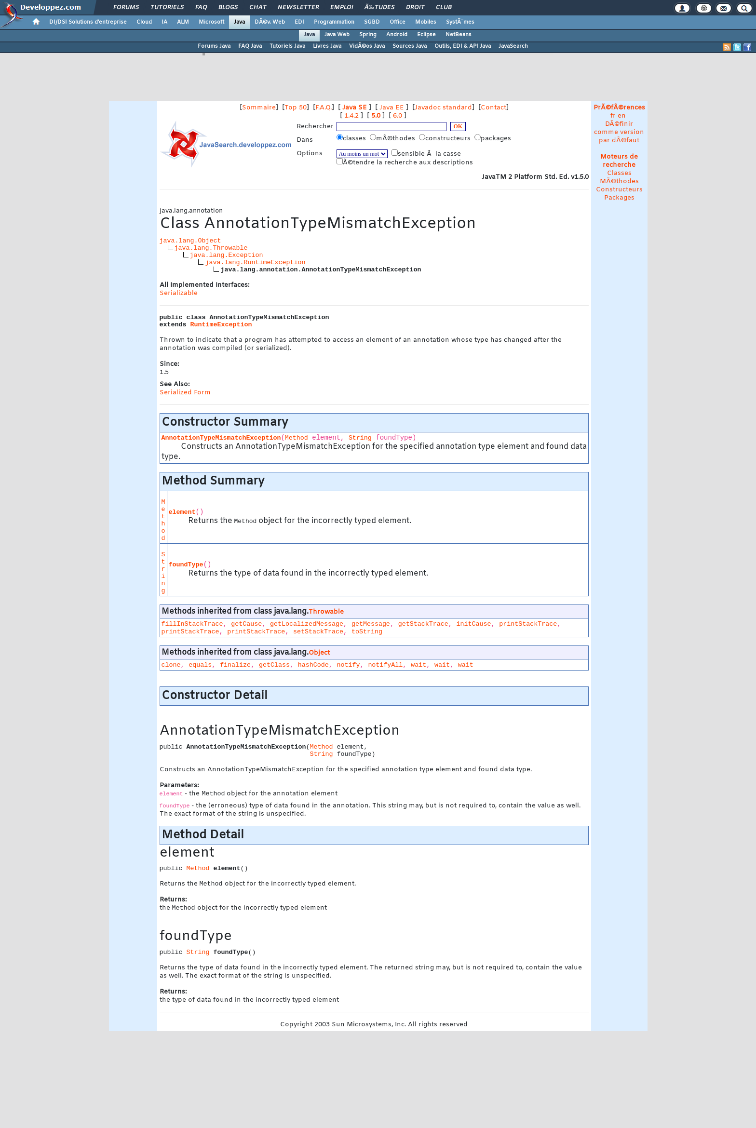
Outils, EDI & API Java (462, 46)
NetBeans (459, 34)
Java (239, 22)
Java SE (354, 108)
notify (348, 665)
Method (296, 438)
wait (418, 665)
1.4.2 (351, 116)
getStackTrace (423, 624)
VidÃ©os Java (367, 46)
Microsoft (211, 22)
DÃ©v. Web (270, 22)
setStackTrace (318, 631)
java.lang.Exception (226, 255)
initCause (473, 624)
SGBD (372, 22)
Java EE (392, 108)
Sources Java (409, 46)
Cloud (144, 22)
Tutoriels (167, 8)
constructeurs (445, 138)
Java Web (337, 34)
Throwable (326, 612)
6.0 (397, 116)
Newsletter (298, 8)
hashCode (313, 665)
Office (397, 22)
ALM (183, 22)
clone (171, 665)
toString (366, 631)
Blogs (228, 8)
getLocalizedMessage (306, 624)
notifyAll (385, 665)
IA (164, 22)
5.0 (375, 116)
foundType (186, 564)
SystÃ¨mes (460, 22)
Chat (257, 8)
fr (613, 116)
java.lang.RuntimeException (255, 262)
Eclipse (426, 34)
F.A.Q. (323, 108)
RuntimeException (221, 324)
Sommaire (259, 108)
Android (396, 34)
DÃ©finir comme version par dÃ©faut (619, 132)
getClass (274, 665)
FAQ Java (250, 46)
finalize (235, 665)
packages (493, 138)
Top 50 (295, 108)
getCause (246, 624)
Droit (415, 8)
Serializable (179, 293)
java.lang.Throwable (211, 248)
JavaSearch (513, 46)
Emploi (341, 8)
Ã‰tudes (379, 8)
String (360, 438)
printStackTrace (528, 624)
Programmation (334, 22)
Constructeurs (619, 190)
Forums (126, 8)
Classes (619, 173)
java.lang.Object (190, 240)
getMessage (370, 624)
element (182, 512)
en (622, 116)
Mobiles (425, 22)
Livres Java (327, 46)
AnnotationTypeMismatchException (221, 438)
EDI (299, 22)
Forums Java (214, 46)
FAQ (201, 8)
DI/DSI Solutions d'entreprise (88, 22)
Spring (368, 34)
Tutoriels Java (287, 46)
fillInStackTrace (192, 624)
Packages (619, 198)
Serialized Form (185, 393)
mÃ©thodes (393, 138)
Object (319, 653)
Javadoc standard (443, 108)
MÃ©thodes (619, 181)
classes (352, 138)
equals (200, 665)
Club (443, 8)
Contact (493, 108)
